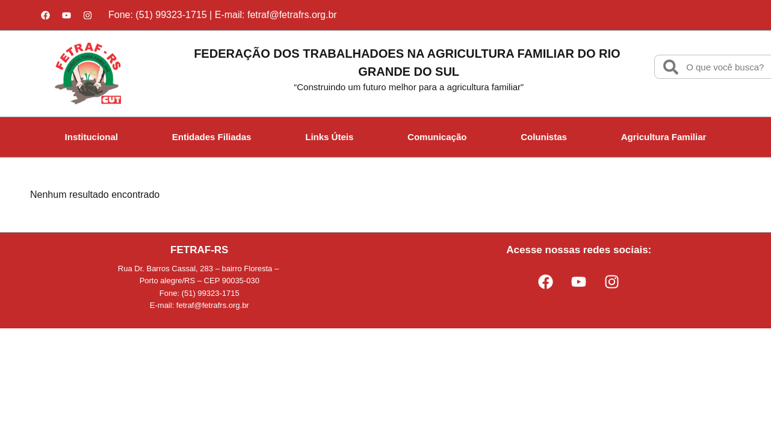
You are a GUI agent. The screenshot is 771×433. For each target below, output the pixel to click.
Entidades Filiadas (212, 137)
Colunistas (544, 137)
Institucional (91, 137)
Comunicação (436, 137)
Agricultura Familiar (664, 137)
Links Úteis (329, 137)
